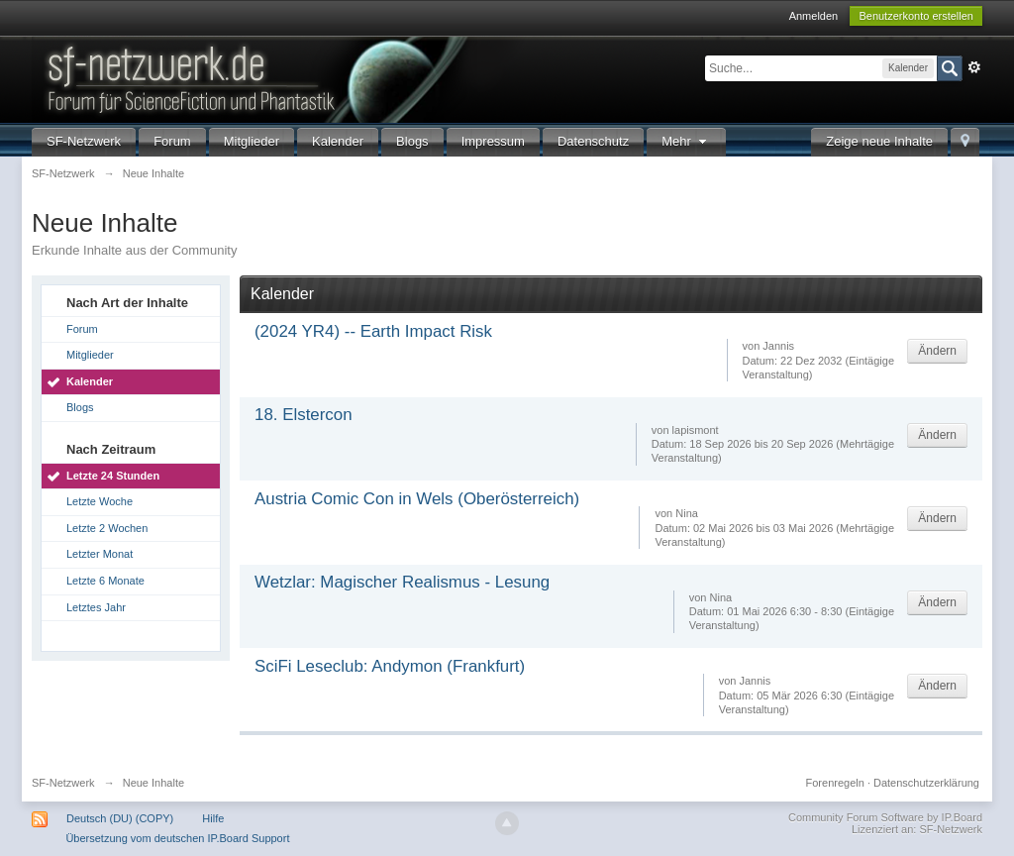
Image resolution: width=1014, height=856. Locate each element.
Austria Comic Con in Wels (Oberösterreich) (416, 498)
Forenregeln (835, 783)
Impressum (493, 141)
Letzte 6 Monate (105, 581)
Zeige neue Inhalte (879, 141)
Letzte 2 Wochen (107, 528)
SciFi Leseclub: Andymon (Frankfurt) (389, 666)
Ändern (937, 351)
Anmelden (814, 16)
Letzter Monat (99, 554)
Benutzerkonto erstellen (916, 16)
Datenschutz (593, 141)
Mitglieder (251, 141)
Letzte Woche (99, 501)
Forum (172, 141)
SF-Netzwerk (84, 141)
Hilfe (213, 818)
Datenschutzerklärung (926, 783)
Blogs (412, 141)
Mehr (686, 141)
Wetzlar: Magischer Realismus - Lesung (402, 582)
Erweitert (974, 67)
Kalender (337, 141)
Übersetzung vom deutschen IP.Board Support (177, 838)
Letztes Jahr (96, 607)
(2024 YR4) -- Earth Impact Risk (373, 331)
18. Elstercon (303, 414)
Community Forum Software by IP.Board (885, 817)
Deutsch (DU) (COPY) (119, 818)
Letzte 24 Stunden (112, 476)
